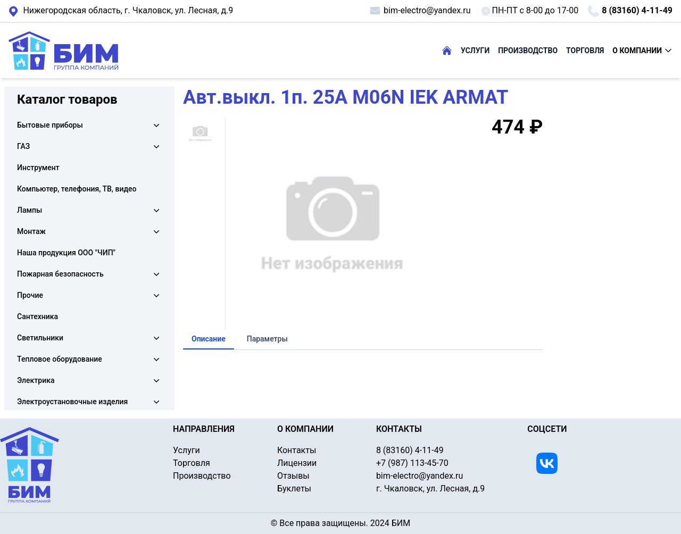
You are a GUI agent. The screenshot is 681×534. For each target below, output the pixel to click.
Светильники (40, 337)
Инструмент (38, 167)
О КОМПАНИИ (642, 50)
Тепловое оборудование (59, 359)
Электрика (35, 380)
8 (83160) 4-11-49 (629, 11)
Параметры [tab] (267, 339)
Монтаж (31, 231)
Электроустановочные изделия (72, 401)
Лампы (29, 210)
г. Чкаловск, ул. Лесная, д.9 (121, 11)
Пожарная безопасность (60, 274)
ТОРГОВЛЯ (585, 50)
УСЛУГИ (475, 50)
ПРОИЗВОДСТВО (528, 50)
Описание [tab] (209, 339)
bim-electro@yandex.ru (419, 10)
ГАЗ (23, 146)
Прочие (30, 295)
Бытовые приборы (50, 125)
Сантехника (37, 316)
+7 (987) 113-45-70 (412, 463)
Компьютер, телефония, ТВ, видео (77, 189)
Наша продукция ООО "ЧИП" (66, 252)
